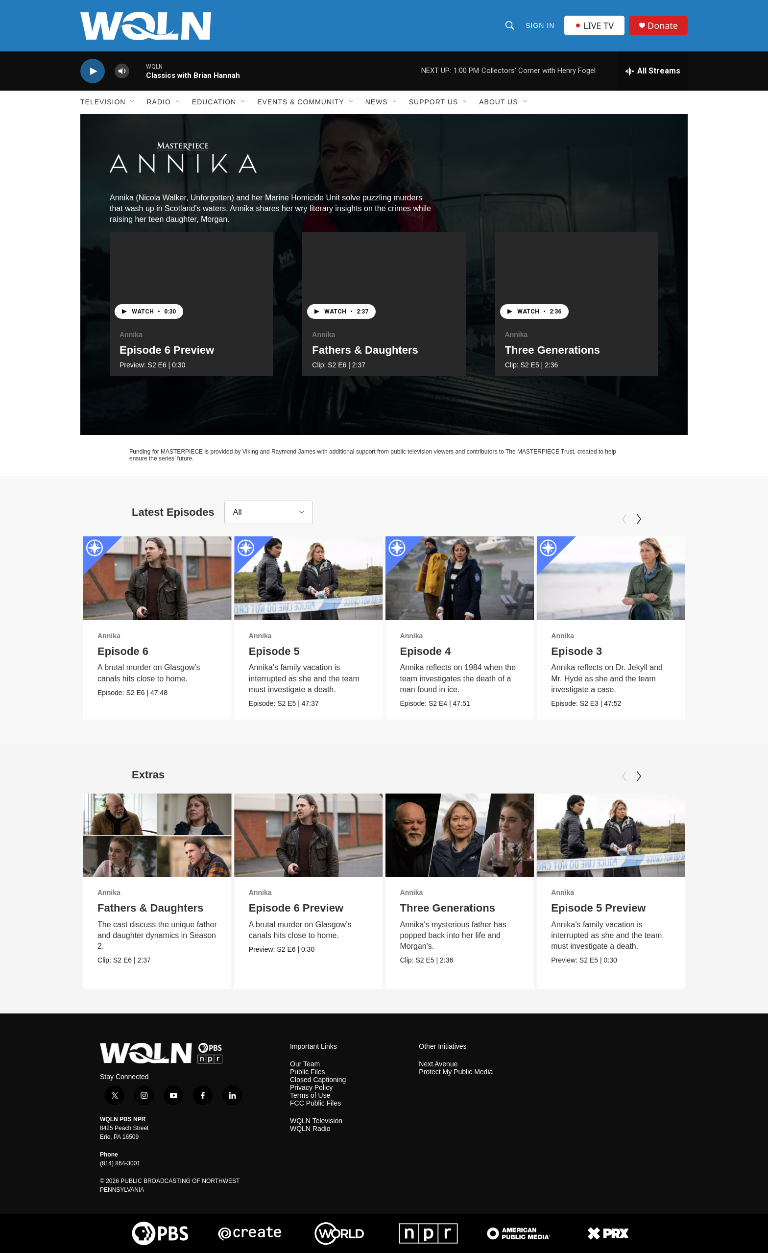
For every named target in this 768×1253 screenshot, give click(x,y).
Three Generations (552, 350)
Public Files (307, 1072)
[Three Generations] (576, 278)
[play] (92, 71)
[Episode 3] (610, 578)
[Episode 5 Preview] (610, 835)
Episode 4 (425, 651)
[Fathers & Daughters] (383, 278)
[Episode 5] (308, 578)
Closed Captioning (318, 1080)
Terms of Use (310, 1095)
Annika (131, 334)
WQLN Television (316, 1121)
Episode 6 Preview (167, 350)
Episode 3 (576, 651)
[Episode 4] (459, 578)
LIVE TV (594, 25)
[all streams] (653, 71)
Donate (663, 26)
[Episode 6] (157, 578)
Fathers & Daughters (365, 350)
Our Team (305, 1064)
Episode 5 (274, 651)
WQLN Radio (310, 1129)
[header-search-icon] (510, 25)
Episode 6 (122, 651)
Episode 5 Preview (598, 908)
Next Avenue (438, 1064)
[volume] (122, 71)
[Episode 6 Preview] (191, 278)
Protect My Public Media (456, 1072)
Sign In (540, 25)
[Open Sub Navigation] (133, 102)
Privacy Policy (311, 1087)
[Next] (639, 519)
